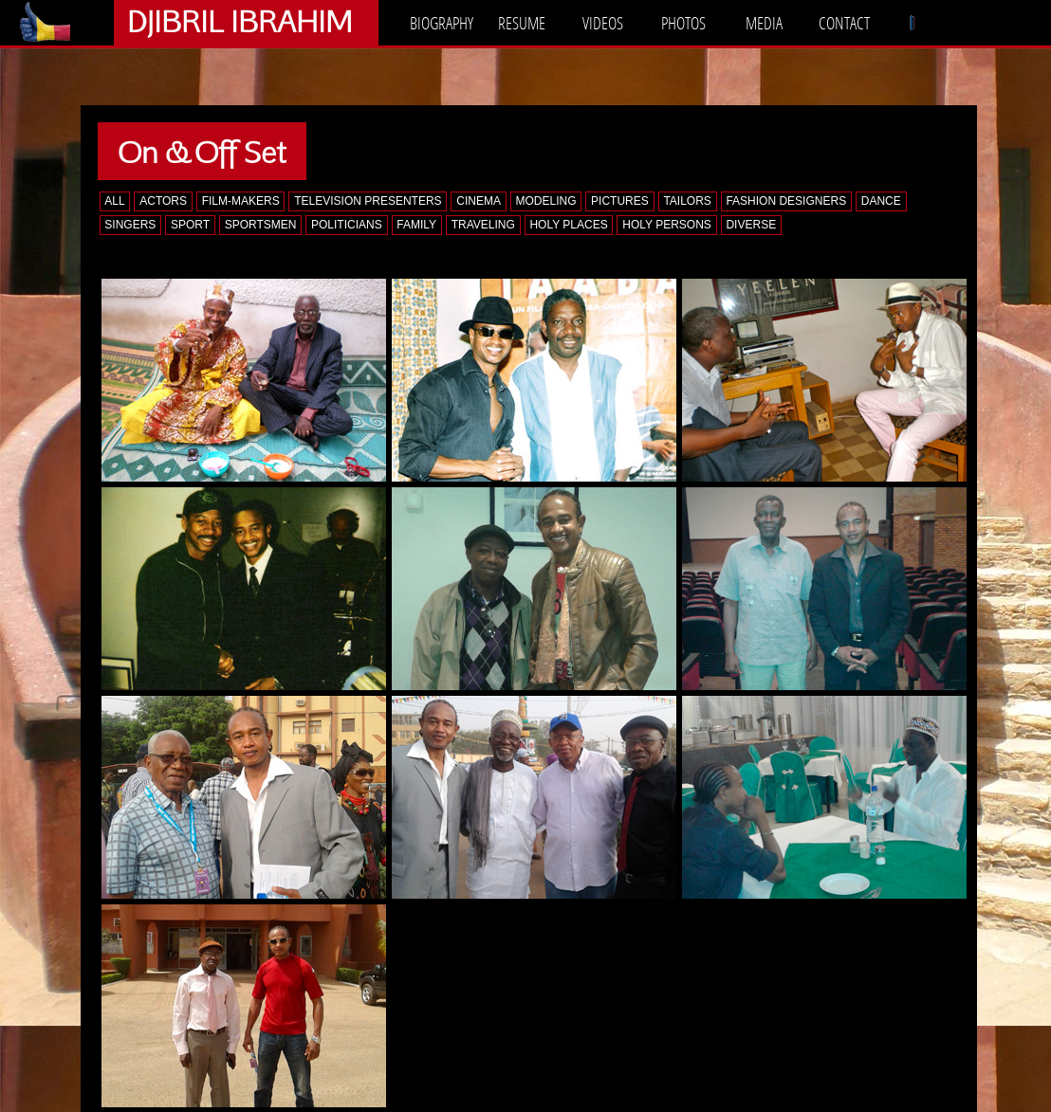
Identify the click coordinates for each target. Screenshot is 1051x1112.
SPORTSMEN (261, 224)
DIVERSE (751, 224)
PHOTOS (683, 22)
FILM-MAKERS (241, 201)
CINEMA (478, 201)
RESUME (521, 22)
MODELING (545, 201)
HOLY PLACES (568, 224)
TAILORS (686, 201)
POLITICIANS (346, 224)
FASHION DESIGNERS (786, 201)
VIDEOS (602, 22)
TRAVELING (483, 224)
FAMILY (416, 224)
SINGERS (130, 224)
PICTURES (620, 201)
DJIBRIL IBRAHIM (239, 20)
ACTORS (163, 201)
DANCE (881, 201)
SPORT (190, 224)
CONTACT (844, 22)
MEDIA (764, 22)
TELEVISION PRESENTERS (367, 201)
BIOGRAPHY (441, 22)
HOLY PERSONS (666, 224)
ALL (114, 201)
